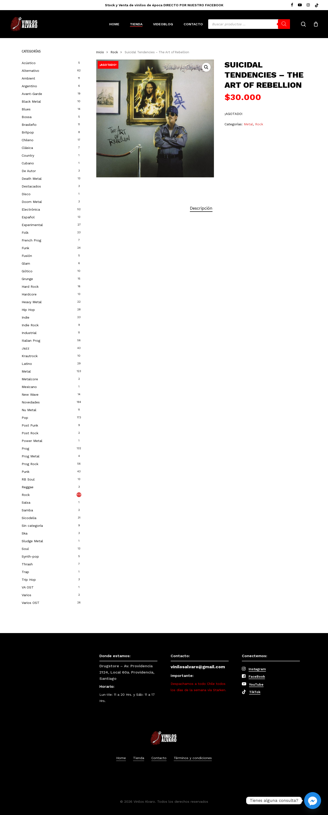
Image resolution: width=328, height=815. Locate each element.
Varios (26, 595)
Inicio (100, 52)
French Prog (31, 240)
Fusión (27, 256)
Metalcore (30, 379)
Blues (26, 109)
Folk (25, 232)
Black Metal (31, 101)
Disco (26, 194)
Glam (26, 263)
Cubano (28, 163)
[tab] (201, 208)
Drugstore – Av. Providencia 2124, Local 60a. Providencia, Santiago (126, 672)
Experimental (32, 225)
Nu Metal (29, 410)
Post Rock (30, 433)
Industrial (29, 333)
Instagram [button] (257, 669)
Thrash (27, 564)
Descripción (201, 208)
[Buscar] (284, 24)
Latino (27, 364)
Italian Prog (31, 340)
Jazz (25, 348)
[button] (206, 67)
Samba (27, 510)
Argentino (29, 86)
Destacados (31, 186)
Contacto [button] (159, 758)
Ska (24, 533)
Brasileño (29, 125)
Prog (25, 448)
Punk (25, 472)
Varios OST (30, 603)
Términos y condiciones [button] (193, 758)
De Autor (29, 171)
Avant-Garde (32, 94)
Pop (25, 418)
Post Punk (30, 425)
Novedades (31, 402)
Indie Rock (30, 325)
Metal (26, 371)
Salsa (26, 502)
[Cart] (315, 24)
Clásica (27, 148)
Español (28, 217)
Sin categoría (32, 526)
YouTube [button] (256, 684)
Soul (25, 549)
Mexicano (29, 387)
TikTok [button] (254, 692)
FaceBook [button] (257, 676)
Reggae (27, 487)
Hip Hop (28, 310)
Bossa (27, 117)
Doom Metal (32, 202)
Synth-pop (30, 556)
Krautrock (30, 356)
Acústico (29, 63)
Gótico (27, 271)
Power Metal (32, 441)
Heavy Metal (32, 302)
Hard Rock (30, 286)
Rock (26, 495)
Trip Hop (29, 579)
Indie (25, 317)
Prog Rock (30, 464)
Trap (25, 572)
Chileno (27, 140)
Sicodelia (29, 518)
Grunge (27, 279)
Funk (25, 248)
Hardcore (29, 294)
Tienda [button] (138, 758)
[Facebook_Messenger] (312, 800)
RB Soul (28, 479)
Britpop (28, 132)
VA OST (28, 587)
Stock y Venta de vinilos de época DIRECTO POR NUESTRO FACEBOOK (164, 5)
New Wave (30, 394)
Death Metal (32, 178)
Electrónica (31, 209)
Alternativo (30, 71)
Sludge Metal (32, 541)
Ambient (28, 78)
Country (28, 155)
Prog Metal (30, 456)
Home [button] (121, 758)
